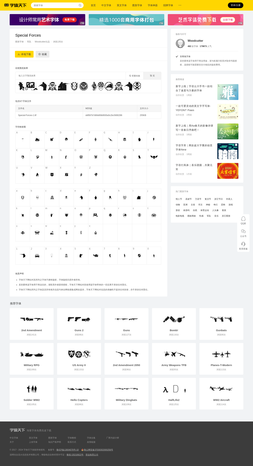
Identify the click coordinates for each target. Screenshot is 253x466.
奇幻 (215, 204)
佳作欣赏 (180, 95)
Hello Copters (79, 399)
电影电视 (180, 216)
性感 (201, 216)
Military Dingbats (126, 399)
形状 (178, 210)
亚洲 (185, 204)
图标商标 (191, 216)
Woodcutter (195, 40)
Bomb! (174, 330)
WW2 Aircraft (221, 399)
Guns (126, 330)
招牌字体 (168, 5)
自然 (195, 210)
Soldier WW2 (32, 399)
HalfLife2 (173, 399)
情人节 (179, 199)
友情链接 (91, 442)
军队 (29, 41)
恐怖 (223, 204)
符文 (200, 204)
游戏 (231, 204)
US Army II (79, 365)
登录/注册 (236, 5)
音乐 (216, 216)
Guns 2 (79, 330)
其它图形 (226, 216)
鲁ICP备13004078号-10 (67, 450)
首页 (93, 5)
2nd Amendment (31, 330)
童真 (224, 210)
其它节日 (218, 199)
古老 (193, 204)
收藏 (44, 54)
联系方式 (72, 442)
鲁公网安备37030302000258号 (98, 450)
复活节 (208, 199)
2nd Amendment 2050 (126, 365)
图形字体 (137, 5)
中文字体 (106, 5)
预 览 (152, 75)
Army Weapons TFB (173, 365)
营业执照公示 (92, 455)
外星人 (229, 199)
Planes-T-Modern (221, 365)
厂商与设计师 (112, 438)
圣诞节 (188, 199)
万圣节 (198, 199)
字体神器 (153, 5)
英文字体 (122, 5)
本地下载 (26, 54)
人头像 (215, 210)
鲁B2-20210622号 (75, 455)
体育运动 (204, 210)
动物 (178, 204)
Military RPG (31, 365)
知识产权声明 (54, 442)
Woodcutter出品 (42, 41)
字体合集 (91, 438)
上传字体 (33, 442)
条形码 (186, 210)
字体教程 (72, 438)
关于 (12, 442)
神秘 (208, 204)
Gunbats (221, 330)
